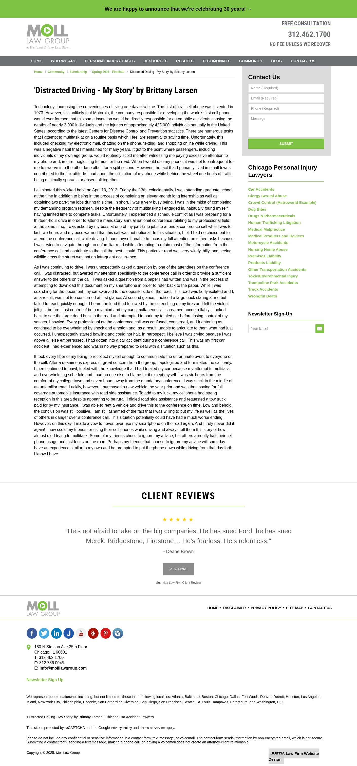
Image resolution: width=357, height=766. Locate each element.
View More (178, 569)
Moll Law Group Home (48, 36)
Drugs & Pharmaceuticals (269, 212)
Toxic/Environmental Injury (271, 284)
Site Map (297, 608)
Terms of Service (154, 728)
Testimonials (216, 61)
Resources (155, 61)
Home (36, 61)
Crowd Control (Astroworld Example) (279, 196)
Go (319, 342)
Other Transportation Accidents (275, 276)
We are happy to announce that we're (178, 9)
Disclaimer (242, 608)
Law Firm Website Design (304, 753)
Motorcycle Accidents (266, 244)
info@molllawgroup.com (61, 668)
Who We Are (63, 61)
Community (251, 61)
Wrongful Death (261, 309)
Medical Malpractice (265, 228)
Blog (276, 61)
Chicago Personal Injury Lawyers (286, 165)
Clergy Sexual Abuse (266, 188)
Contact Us (303, 61)
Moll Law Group (68, 753)
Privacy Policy (270, 608)
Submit (286, 142)
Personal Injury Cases (110, 61)
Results (185, 61)
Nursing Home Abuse (266, 252)
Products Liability (263, 269)
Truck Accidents (262, 301)
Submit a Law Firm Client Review (178, 583)
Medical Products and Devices (273, 236)
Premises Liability (263, 260)
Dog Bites (256, 204)
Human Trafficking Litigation (272, 220)
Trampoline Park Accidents (271, 293)
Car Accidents (260, 180)
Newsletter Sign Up (45, 680)
